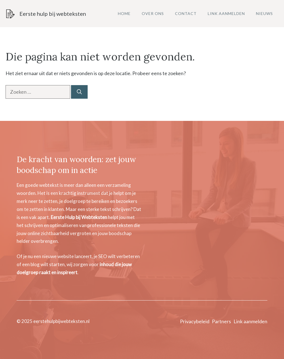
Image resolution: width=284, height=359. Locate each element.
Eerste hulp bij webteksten (52, 13)
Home (124, 13)
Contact (186, 13)
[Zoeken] (79, 92)
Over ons (153, 13)
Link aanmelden (226, 13)
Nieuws (264, 13)
